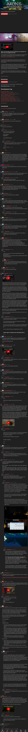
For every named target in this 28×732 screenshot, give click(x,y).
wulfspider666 (6, 382)
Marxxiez (5, 696)
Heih (5, 364)
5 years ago (9, 152)
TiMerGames (8, 141)
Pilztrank (5, 459)
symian (5, 152)
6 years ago (10, 273)
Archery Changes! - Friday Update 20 (8, 94)
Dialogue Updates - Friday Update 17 (8, 98)
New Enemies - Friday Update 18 (7, 96)
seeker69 (6, 267)
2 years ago (10, 111)
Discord (3, 56)
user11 (5, 336)
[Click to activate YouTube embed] (7, 46)
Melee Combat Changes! (6, 95)
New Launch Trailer (5, 91)
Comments (16, 731)
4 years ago (11, 119)
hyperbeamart (6, 119)
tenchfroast (6, 404)
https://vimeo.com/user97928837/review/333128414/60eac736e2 (14, 577)
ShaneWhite (6, 217)
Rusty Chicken (6, 184)
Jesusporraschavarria (8, 390)
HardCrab (5, 224)
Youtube (13, 56)
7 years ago (8, 445)
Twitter (7, 56)
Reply (3, 122)
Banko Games (6, 171)
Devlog (21, 731)
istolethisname (6, 572)
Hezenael (5, 198)
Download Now (4, 13)
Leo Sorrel (6, 606)
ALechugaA (6, 111)
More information (5, 76)
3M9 (4, 445)
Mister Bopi (6, 273)
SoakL (8, 147)
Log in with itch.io (4, 108)
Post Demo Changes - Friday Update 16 (8, 99)
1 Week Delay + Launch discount (7, 92)
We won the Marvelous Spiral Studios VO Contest (10, 100)
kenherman (6, 193)
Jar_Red (5, 581)
